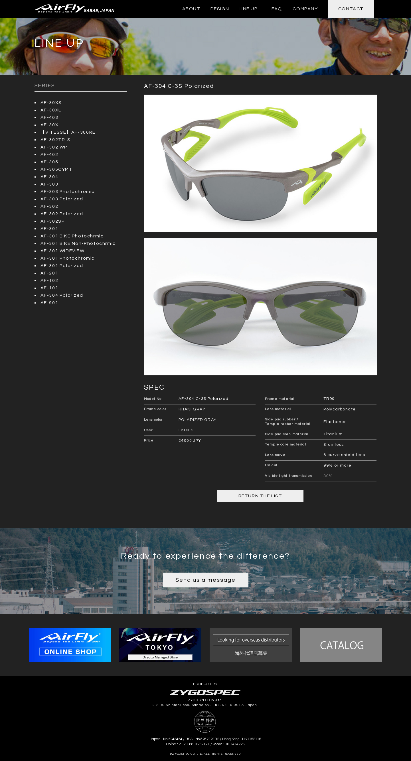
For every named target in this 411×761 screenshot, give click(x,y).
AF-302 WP (54, 147)
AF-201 (49, 273)
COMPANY (305, 9)
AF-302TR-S (56, 139)
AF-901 (49, 302)
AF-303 (49, 184)
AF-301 (49, 228)
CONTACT (351, 9)
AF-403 (49, 117)
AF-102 (49, 280)
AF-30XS (51, 102)
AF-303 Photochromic (68, 191)
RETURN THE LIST (260, 496)
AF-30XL (51, 110)
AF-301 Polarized (62, 265)
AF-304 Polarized (62, 295)
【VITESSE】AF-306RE (68, 132)
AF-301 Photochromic (68, 258)
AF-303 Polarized (62, 199)
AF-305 (49, 162)
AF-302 (49, 206)
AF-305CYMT (57, 169)
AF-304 (49, 176)
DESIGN (219, 9)
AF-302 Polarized (62, 213)
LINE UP (248, 9)
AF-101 (49, 288)
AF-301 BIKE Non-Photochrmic (78, 243)
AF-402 (49, 154)
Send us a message (205, 580)
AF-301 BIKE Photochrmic (72, 236)
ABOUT (191, 9)
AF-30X (50, 125)
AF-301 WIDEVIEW (63, 251)
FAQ (277, 9)
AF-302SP (53, 221)
